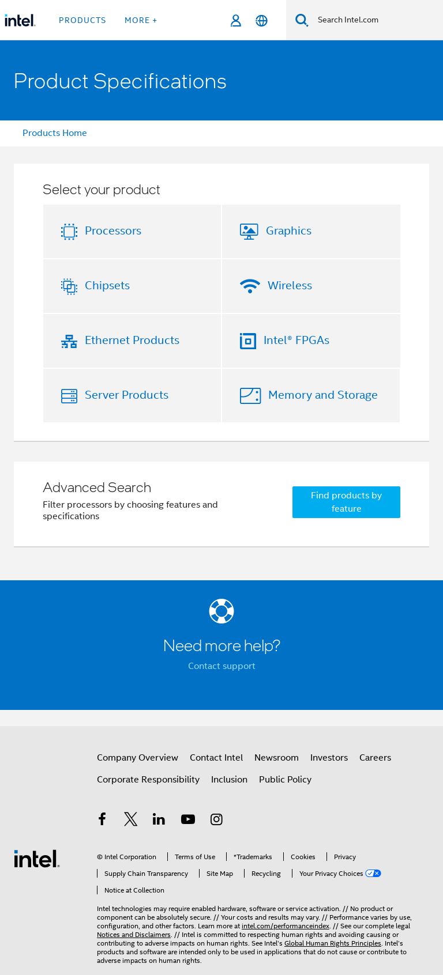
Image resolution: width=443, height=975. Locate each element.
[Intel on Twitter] (131, 821)
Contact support (222, 666)
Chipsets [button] (107, 285)
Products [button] (82, 20)
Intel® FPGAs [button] (296, 340)
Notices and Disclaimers (134, 934)
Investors (329, 758)
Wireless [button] (290, 285)
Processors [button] (113, 231)
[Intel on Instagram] (216, 821)
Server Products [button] (126, 395)
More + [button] (141, 20)
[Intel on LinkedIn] (159, 821)
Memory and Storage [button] (323, 395)
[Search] (302, 20)
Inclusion (229, 779)
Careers (375, 758)
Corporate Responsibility (148, 779)
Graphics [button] (288, 231)
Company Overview (137, 758)
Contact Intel (216, 758)
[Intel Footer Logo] (37, 858)
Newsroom (276, 758)
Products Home (54, 133)
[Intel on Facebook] (102, 821)
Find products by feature (346, 502)
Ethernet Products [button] (132, 340)
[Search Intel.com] (375, 20)
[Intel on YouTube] (188, 821)
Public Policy (285, 779)
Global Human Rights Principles (332, 943)
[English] (262, 20)
